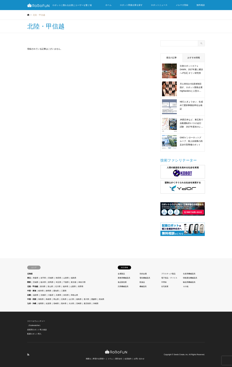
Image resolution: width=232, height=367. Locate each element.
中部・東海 (31, 291)
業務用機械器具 (124, 278)
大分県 (71, 303)
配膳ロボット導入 (34, 334)
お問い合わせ (139, 359)
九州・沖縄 (31, 303)
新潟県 (42, 286)
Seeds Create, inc (181, 355)
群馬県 (50, 282)
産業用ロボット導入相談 (37, 330)
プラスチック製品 (168, 274)
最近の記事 (171, 57)
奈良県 (66, 295)
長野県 (80, 286)
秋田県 (58, 278)
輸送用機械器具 (189, 282)
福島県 (73, 278)
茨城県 (35, 282)
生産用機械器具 (189, 274)
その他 (185, 286)
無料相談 (200, 5)
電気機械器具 (145, 278)
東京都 (73, 282)
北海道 (30, 274)
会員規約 (128, 359)
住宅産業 (164, 286)
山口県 (71, 299)
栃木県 (43, 282)
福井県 (65, 286)
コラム (110, 359)
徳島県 (79, 299)
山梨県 (73, 286)
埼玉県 (58, 282)
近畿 (29, 295)
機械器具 (143, 286)
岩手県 (43, 278)
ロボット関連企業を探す (131, 5)
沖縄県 (95, 303)
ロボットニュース (159, 5)
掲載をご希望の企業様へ (95, 359)
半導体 (164, 282)
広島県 (63, 299)
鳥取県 (41, 299)
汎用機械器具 (123, 286)
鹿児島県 (87, 303)
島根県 (48, 299)
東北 (29, 278)
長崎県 (56, 303)
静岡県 (48, 291)
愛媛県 (94, 299)
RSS (28, 355)
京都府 (43, 295)
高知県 (101, 299)
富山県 (50, 286)
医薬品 (142, 282)
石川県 (58, 286)
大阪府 (50, 295)
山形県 (66, 278)
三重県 (63, 291)
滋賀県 (35, 295)
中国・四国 (31, 299)
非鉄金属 (143, 274)
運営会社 (118, 359)
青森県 (35, 278)
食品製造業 (122, 282)
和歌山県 (74, 295)
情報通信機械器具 (190, 278)
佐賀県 (48, 303)
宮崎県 (79, 303)
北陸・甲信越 (32, 286)
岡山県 (56, 299)
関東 (29, 282)
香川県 (86, 299)
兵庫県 (58, 295)
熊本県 (63, 303)
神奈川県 (82, 282)
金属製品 (121, 274)
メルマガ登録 (182, 5)
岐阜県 (41, 291)
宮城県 (50, 278)
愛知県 (56, 291)
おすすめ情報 (193, 57)
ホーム (108, 5)
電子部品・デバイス (169, 278)
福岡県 (41, 303)
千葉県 (66, 282)
